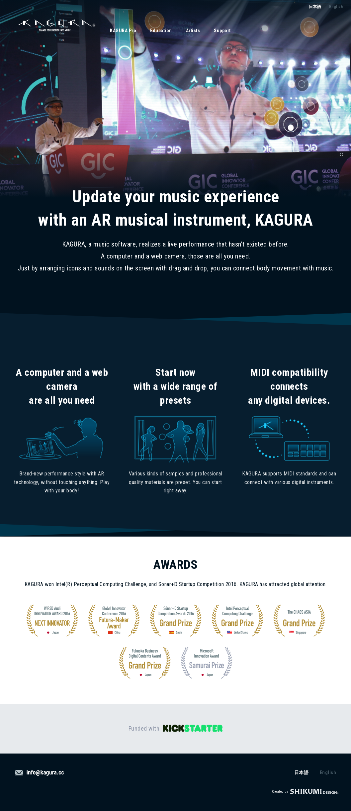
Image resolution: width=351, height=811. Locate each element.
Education (161, 30)
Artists (193, 30)
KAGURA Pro (123, 30)
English (336, 6)
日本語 (315, 6)
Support (222, 30)
